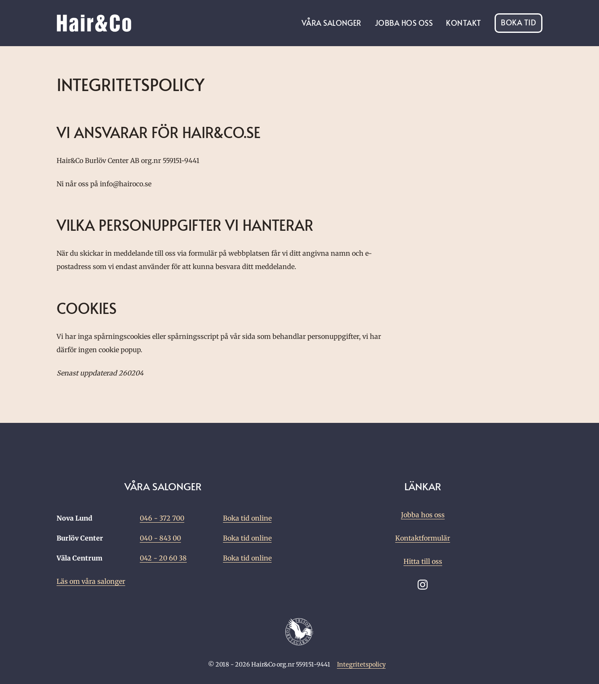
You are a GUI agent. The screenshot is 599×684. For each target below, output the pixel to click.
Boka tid (518, 23)
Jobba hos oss (404, 23)
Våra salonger (331, 23)
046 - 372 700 (162, 518)
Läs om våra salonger (91, 581)
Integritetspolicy (361, 664)
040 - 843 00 (160, 538)
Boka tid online (247, 518)
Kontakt (463, 23)
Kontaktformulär (422, 538)
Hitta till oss (422, 561)
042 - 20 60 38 (163, 558)
